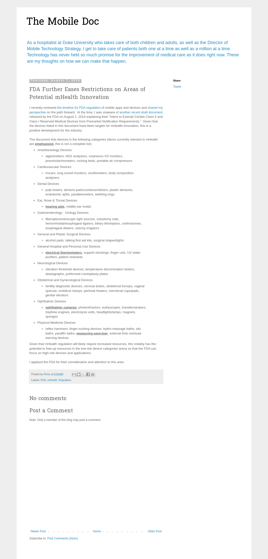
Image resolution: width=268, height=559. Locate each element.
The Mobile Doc (62, 22)
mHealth (52, 380)
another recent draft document (141, 112)
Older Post (155, 531)
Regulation (65, 380)
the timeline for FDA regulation (78, 107)
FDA (43, 380)
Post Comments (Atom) (62, 538)
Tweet (177, 86)
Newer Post (38, 531)
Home (97, 531)
